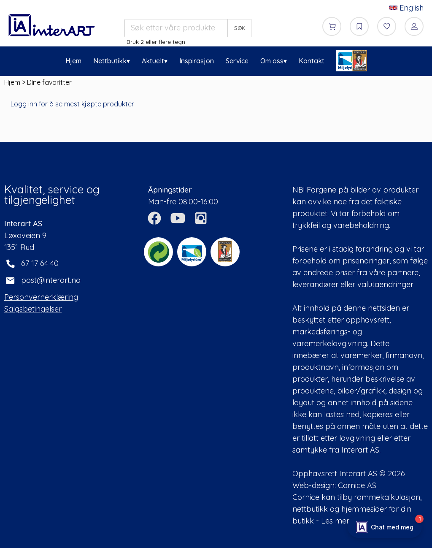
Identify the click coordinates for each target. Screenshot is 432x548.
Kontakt (311, 61)
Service (237, 61)
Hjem (73, 61)
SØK (240, 27)
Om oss (272, 61)
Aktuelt (153, 61)
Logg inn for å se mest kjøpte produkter (72, 104)
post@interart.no (51, 280)
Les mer (335, 521)
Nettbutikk (110, 61)
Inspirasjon (196, 61)
